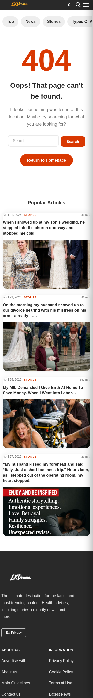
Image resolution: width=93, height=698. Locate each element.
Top (10, 21)
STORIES (30, 214)
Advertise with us (16, 661)
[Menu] (86, 5)
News (30, 21)
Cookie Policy (61, 672)
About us (9, 672)
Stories (54, 21)
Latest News (60, 694)
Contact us (10, 694)
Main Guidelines (15, 683)
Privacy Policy (61, 661)
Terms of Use (60, 683)
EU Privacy (14, 632)
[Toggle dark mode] (69, 5)
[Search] (78, 4)
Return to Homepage (46, 160)
